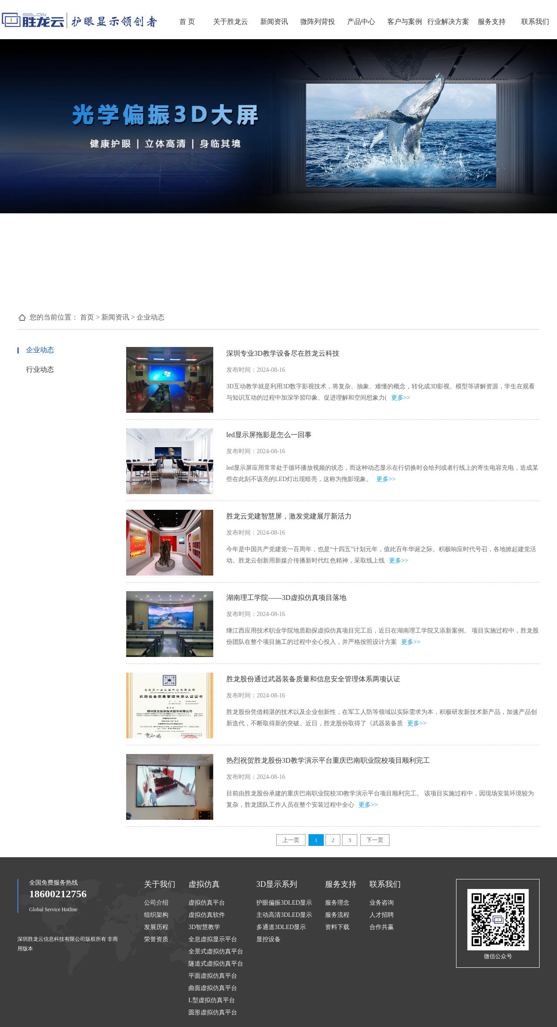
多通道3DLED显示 (281, 927)
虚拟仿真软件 (206, 915)
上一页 (290, 840)
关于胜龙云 (230, 21)
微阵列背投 (317, 21)
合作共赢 (381, 927)
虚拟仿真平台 (206, 902)
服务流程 (337, 915)
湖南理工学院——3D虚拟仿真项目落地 (286, 597)
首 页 (187, 21)
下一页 (374, 840)
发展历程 (156, 927)
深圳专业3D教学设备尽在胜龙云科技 (282, 353)
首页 (87, 317)
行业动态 (40, 369)
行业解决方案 (448, 21)
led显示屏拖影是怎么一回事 (269, 434)
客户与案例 (404, 21)
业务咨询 (381, 902)
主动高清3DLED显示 (284, 915)
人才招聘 (381, 915)
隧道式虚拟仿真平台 (215, 963)
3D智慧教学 (204, 927)
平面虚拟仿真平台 (212, 976)
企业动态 (150, 317)
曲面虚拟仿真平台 (212, 988)
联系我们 (535, 21)
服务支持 (492, 21)
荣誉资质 (156, 939)
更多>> (400, 397)
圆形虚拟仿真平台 (212, 1012)
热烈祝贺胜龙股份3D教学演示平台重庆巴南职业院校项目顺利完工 (328, 760)
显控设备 (268, 939)
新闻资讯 (274, 21)
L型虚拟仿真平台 (211, 1000)
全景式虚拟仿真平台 (215, 951)
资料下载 (337, 927)
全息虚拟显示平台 (212, 939)
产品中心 (361, 21)
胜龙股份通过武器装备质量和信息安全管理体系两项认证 (313, 679)
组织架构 (156, 915)
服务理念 (337, 902)
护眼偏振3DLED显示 (284, 902)
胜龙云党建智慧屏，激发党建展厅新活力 (289, 516)
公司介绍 (156, 902)
